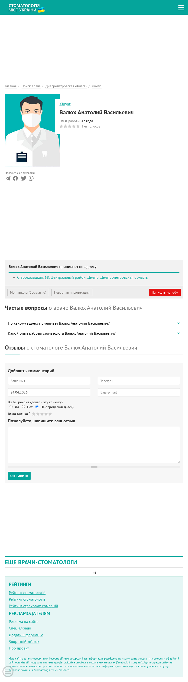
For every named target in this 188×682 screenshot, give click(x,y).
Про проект (19, 648)
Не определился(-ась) (57, 407)
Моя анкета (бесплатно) (28, 292)
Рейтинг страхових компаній (33, 605)
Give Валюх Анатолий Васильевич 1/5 (34, 414)
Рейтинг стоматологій (27, 592)
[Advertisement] (94, 49)
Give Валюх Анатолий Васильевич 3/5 (42, 414)
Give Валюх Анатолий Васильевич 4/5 (46, 414)
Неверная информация (72, 292)
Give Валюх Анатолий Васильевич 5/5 (50, 414)
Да (17, 407)
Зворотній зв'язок (24, 641)
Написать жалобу (165, 292)
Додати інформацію (26, 634)
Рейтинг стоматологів (27, 599)
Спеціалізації (20, 628)
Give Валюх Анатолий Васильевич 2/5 (38, 414)
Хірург (64, 103)
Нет (30, 407)
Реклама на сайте (23, 621)
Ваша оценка (19, 414)
